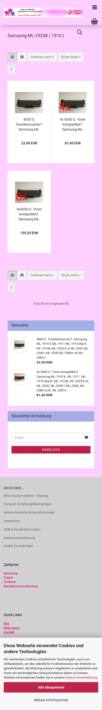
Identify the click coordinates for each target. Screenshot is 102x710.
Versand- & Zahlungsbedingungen (28, 504)
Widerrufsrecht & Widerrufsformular (29, 512)
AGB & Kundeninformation (22, 529)
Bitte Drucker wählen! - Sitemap (26, 496)
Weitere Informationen (51, 700)
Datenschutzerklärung (81, 677)
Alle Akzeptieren (51, 687)
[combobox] (42, 57)
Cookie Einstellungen (18, 546)
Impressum (12, 521)
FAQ (6, 623)
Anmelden (51, 449)
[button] (12, 57)
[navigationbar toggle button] (94, 7)
